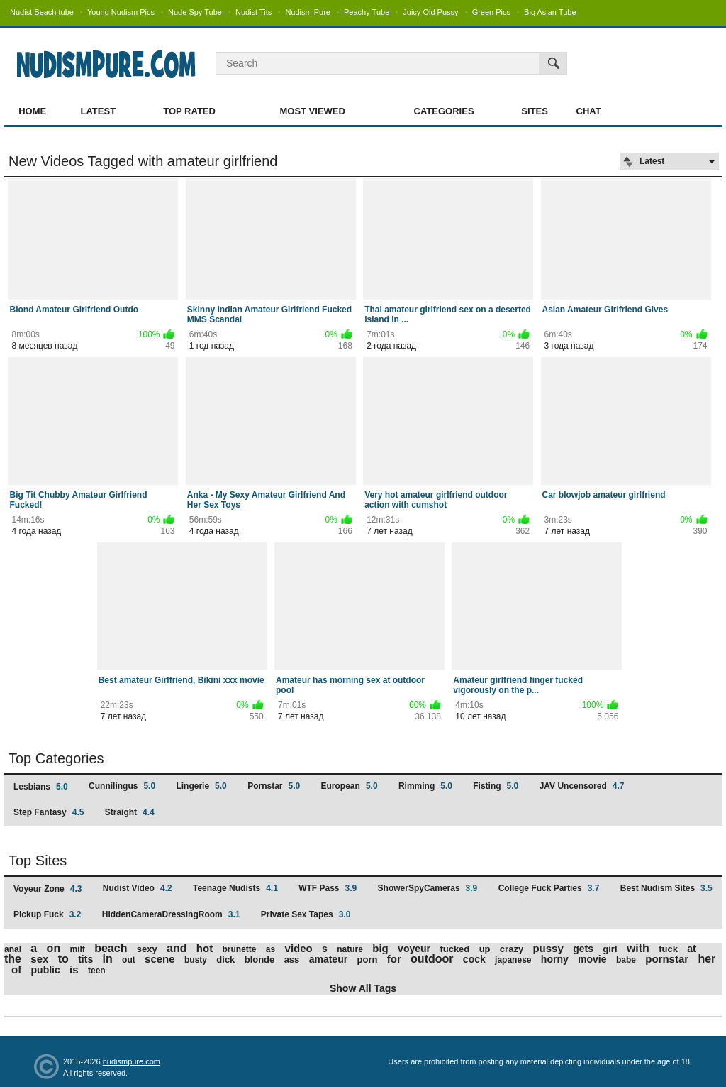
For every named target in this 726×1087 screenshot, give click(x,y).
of (16, 969)
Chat (588, 111)
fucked (454, 949)
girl (610, 949)
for (394, 959)
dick (225, 959)
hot (204, 948)
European (349, 786)
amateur (328, 959)
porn (367, 959)
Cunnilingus (122, 786)
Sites (534, 111)
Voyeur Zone (47, 889)
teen (97, 971)
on (54, 948)
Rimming (425, 786)
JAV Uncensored (582, 786)
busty (195, 960)
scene (160, 959)
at (691, 948)
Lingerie (201, 786)
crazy (511, 949)
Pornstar (273, 786)
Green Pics (491, 12)
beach (110, 948)
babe (626, 960)
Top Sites (38, 860)
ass (292, 959)
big (380, 948)
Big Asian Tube (550, 12)
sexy (147, 949)
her (706, 959)
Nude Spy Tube (195, 12)
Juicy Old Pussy (430, 12)
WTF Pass (327, 888)
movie (592, 959)
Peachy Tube (366, 12)
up (485, 949)
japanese (513, 960)
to (63, 959)
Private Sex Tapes (306, 914)
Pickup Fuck (47, 914)
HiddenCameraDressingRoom (171, 914)
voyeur (414, 948)
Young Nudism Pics (121, 12)
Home (32, 111)
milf (77, 949)
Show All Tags (363, 988)
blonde (260, 959)
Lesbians (40, 787)
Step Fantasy (48, 812)
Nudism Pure (307, 12)
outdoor (432, 959)
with (638, 948)
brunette (240, 949)
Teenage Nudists (235, 888)
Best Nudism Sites (666, 888)
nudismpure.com (131, 1061)
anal (12, 949)
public (45, 970)
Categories (444, 111)
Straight (130, 812)
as (270, 949)
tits (85, 959)
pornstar (666, 959)
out (128, 960)
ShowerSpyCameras (428, 888)
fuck (668, 949)
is (74, 969)
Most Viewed (312, 111)
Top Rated (189, 111)
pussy (547, 948)
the (12, 959)
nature (350, 949)
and (176, 948)
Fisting (495, 786)
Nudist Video (137, 888)
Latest (98, 111)
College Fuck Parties (549, 888)
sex (39, 959)
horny (555, 959)
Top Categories (56, 758)
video (299, 948)
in (108, 959)
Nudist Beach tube (42, 12)
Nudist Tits (253, 12)
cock (474, 959)
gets (583, 948)
